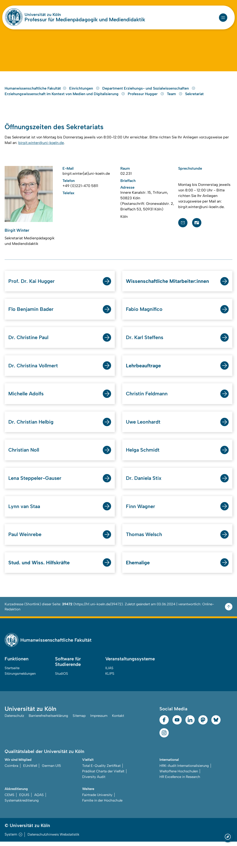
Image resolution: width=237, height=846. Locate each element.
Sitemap (79, 720)
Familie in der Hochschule (102, 805)
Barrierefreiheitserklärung (48, 720)
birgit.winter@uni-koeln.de (41, 146)
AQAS (39, 799)
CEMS (9, 799)
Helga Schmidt (143, 454)
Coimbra (11, 770)
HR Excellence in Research (179, 781)
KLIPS (109, 678)
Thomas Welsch (144, 538)
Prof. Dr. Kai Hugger (31, 284)
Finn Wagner (140, 510)
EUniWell (30, 770)
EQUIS (24, 799)
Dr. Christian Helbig (31, 425)
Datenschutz (14, 720)
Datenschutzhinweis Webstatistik (53, 839)
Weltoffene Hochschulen (178, 776)
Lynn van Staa (24, 510)
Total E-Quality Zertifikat (101, 770)
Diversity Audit (93, 781)
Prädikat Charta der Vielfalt (103, 776)
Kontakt (118, 720)
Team (175, 96)
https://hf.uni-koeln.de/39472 (98, 608)
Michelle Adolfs (26, 397)
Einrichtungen (84, 91)
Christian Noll (24, 454)
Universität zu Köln (43, 14)
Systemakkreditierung (22, 805)
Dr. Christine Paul (28, 341)
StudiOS (61, 678)
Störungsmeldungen (20, 678)
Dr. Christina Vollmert (33, 369)
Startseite (12, 672)
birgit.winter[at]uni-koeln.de (86, 176)
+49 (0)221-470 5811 (80, 189)
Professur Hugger (146, 96)
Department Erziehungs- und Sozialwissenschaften (148, 91)
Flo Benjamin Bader (31, 312)
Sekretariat (194, 96)
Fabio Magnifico (144, 312)
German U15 (51, 770)
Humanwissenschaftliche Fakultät (35, 91)
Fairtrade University (97, 799)
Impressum (98, 720)
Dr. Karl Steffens (145, 341)
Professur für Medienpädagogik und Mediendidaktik (85, 20)
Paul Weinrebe (25, 538)
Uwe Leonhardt (143, 425)
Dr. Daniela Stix (144, 482)
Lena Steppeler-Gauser (35, 482)
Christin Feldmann (147, 397)
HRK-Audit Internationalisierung (184, 770)
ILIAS (109, 672)
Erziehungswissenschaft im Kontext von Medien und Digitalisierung (65, 96)
